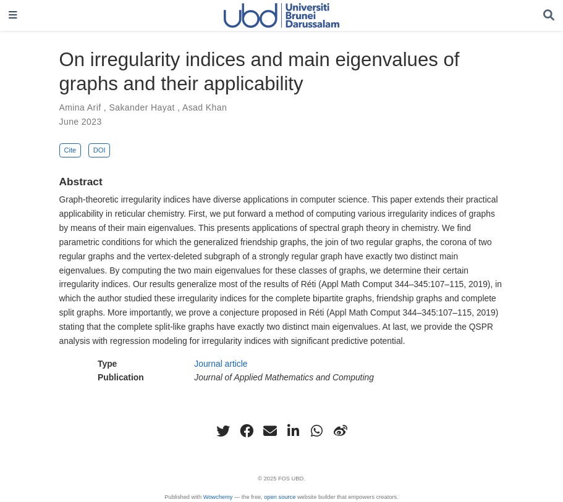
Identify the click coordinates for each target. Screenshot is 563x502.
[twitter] (223, 431)
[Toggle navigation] (13, 16)
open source (279, 497)
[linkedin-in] (293, 431)
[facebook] (246, 431)
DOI (99, 150)
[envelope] (270, 431)
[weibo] (340, 431)
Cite (70, 150)
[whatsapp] (317, 431)
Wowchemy (218, 497)
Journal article (220, 364)
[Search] (548, 16)
